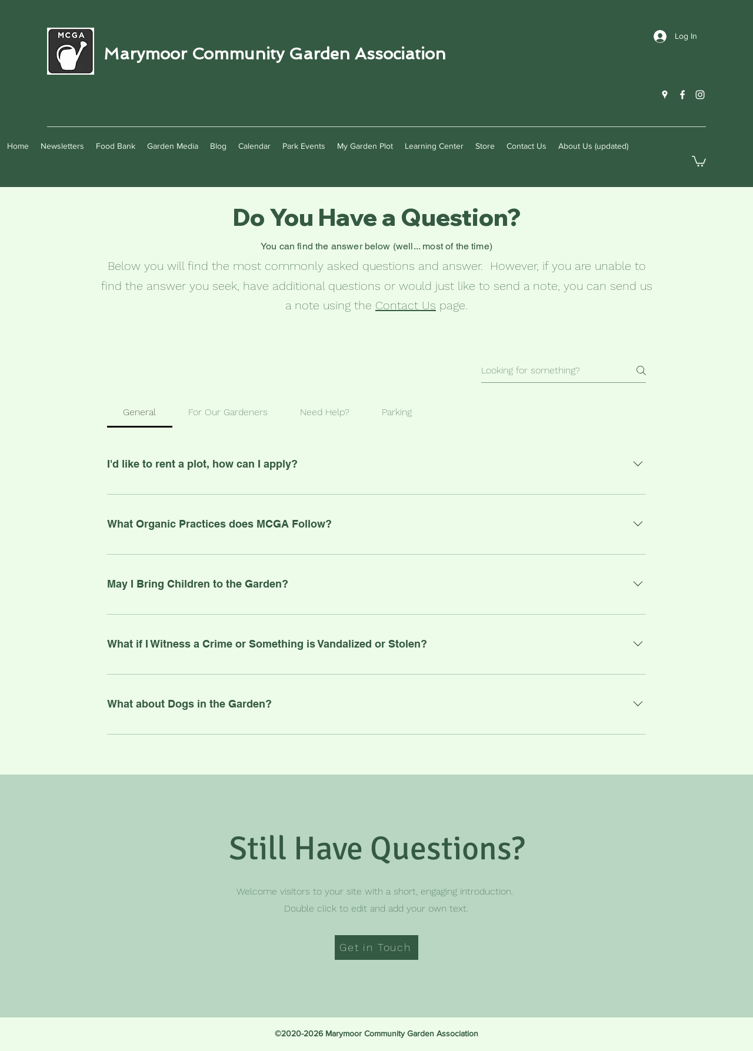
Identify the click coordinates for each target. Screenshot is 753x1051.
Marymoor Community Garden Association (275, 54)
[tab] (139, 412)
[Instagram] (700, 95)
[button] (699, 160)
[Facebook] (682, 95)
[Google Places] (665, 95)
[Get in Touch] (376, 947)
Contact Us (405, 305)
